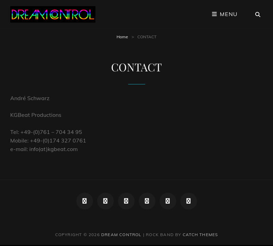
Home (122, 36)
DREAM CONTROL (121, 234)
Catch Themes (200, 234)
